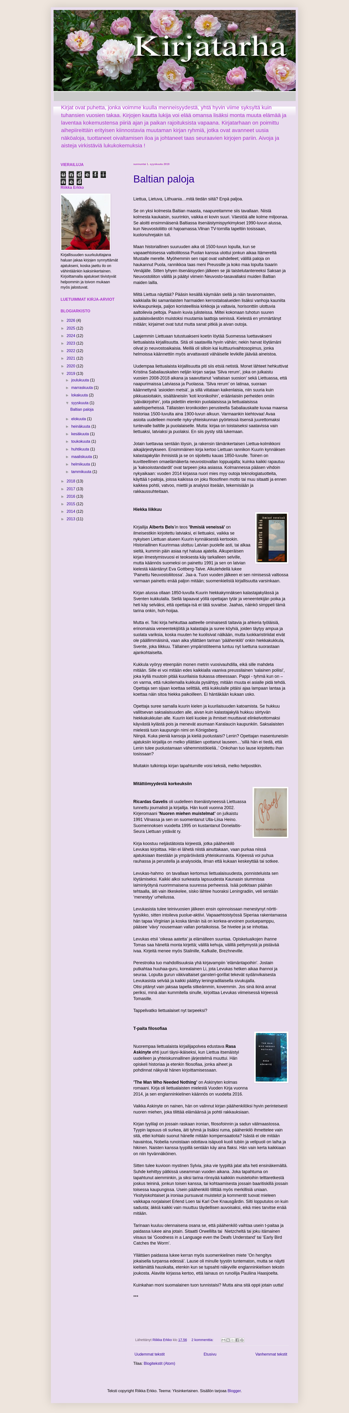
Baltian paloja (163, 179)
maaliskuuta (82, 457)
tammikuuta (81, 472)
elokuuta (79, 419)
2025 (71, 328)
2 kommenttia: (202, 1340)
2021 (71, 358)
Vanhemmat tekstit (271, 1354)
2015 (71, 504)
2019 (71, 373)
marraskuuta (82, 388)
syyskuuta (80, 403)
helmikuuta (81, 464)
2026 (71, 320)
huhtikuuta (80, 449)
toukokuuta (81, 441)
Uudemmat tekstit (150, 1354)
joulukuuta (80, 380)
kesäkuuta (80, 434)
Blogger (234, 1391)
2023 (71, 343)
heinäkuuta (81, 426)
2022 (71, 351)
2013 (71, 519)
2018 (71, 481)
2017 (71, 489)
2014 (71, 511)
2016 (71, 496)
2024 (71, 336)
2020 (71, 366)
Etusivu (210, 1354)
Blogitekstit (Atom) (159, 1363)
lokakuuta (80, 395)
